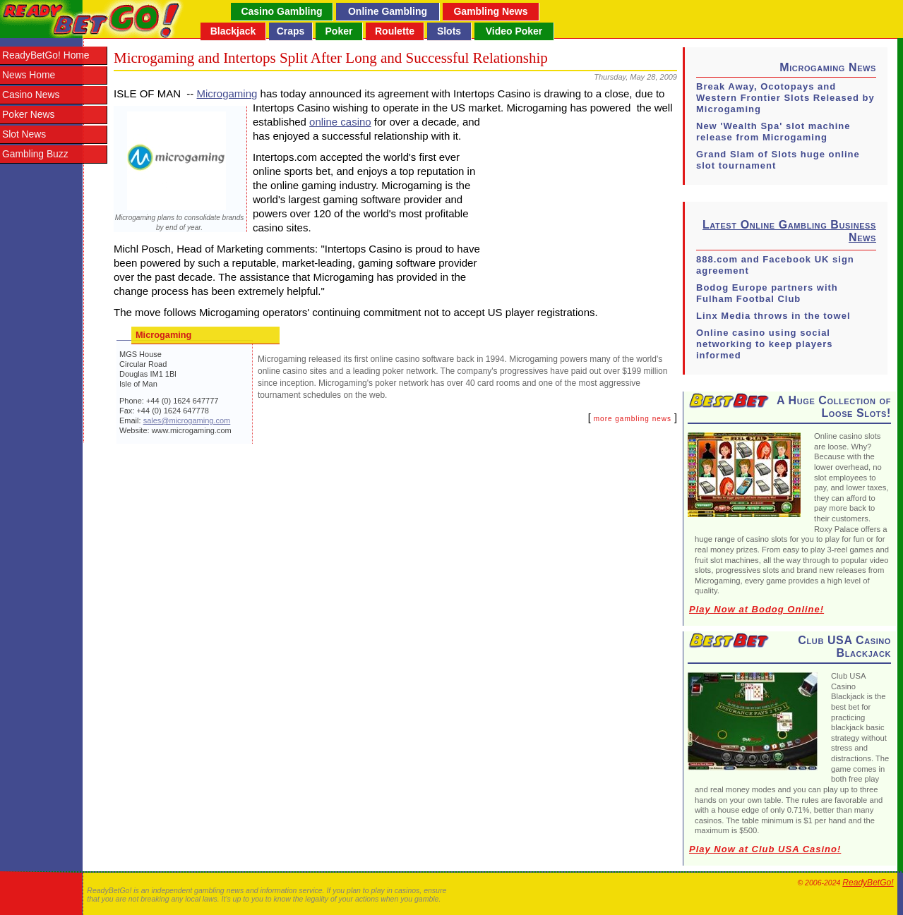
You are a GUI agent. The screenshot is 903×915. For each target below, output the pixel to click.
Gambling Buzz (35, 154)
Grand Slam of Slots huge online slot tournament (778, 160)
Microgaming (227, 93)
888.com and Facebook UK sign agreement (775, 265)
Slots (449, 31)
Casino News (30, 95)
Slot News (24, 134)
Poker (339, 31)
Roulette (394, 31)
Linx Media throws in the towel (773, 315)
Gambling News (490, 11)
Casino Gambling (281, 11)
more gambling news (632, 419)
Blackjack (233, 31)
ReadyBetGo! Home (45, 55)
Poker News (28, 114)
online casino (340, 122)
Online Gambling (387, 11)
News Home (28, 75)
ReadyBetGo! (867, 882)
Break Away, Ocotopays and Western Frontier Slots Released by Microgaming (785, 97)
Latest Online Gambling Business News (789, 231)
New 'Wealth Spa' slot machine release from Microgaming (773, 132)
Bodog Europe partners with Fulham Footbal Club (767, 293)
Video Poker (514, 31)
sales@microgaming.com (187, 420)
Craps (291, 31)
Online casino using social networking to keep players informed (764, 343)
